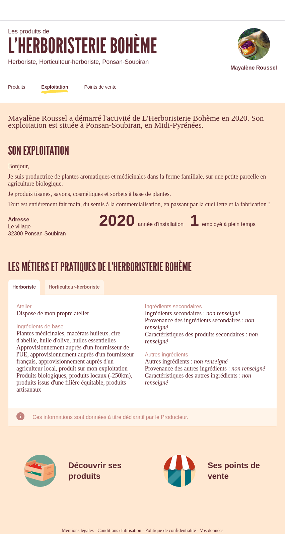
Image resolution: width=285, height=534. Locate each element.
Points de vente (100, 87)
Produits (16, 87)
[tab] (24, 287)
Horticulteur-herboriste (74, 287)
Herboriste (24, 287)
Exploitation (54, 87)
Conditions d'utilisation (119, 530)
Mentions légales (77, 530)
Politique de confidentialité (170, 530)
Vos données (211, 530)
